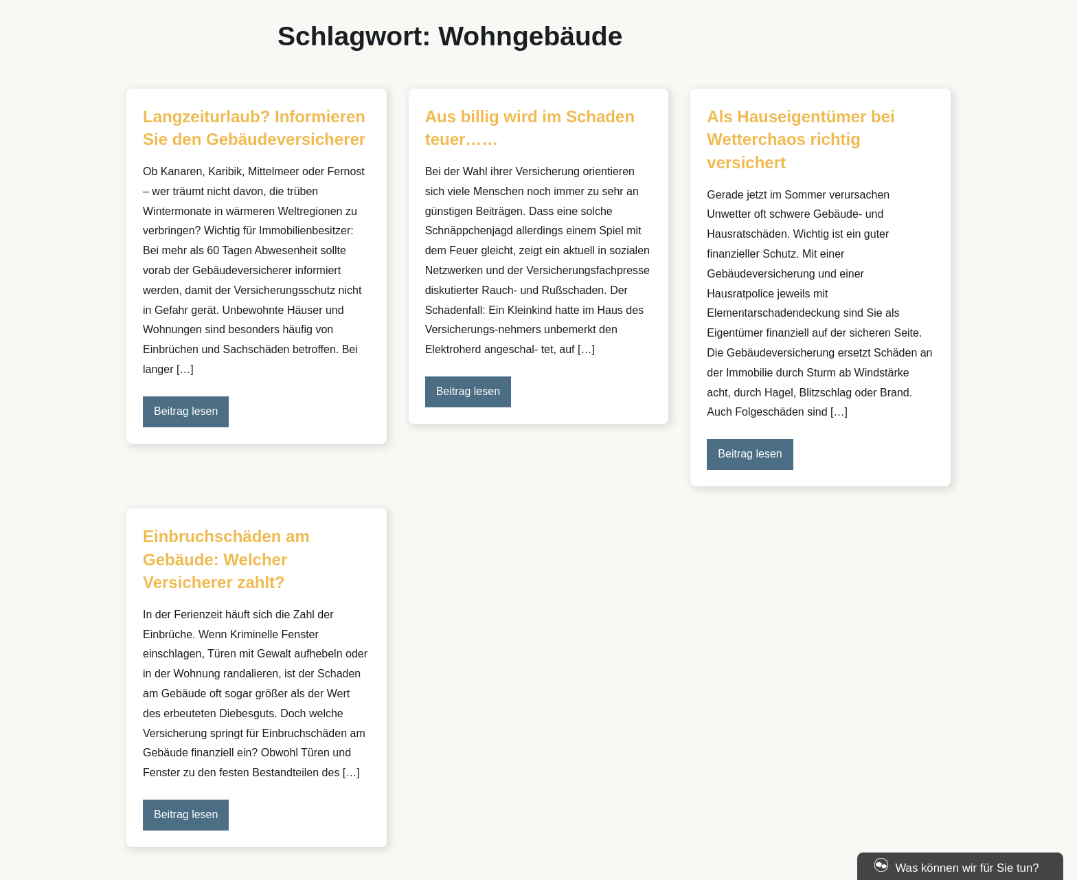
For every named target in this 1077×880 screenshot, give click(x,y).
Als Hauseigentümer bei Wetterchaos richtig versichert (800, 139)
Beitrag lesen (186, 411)
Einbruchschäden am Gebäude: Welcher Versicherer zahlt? (226, 559)
